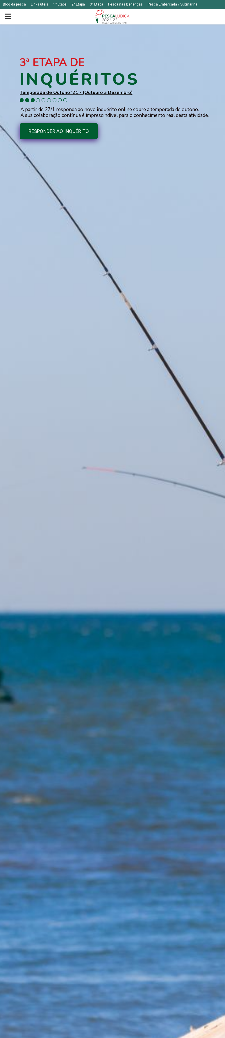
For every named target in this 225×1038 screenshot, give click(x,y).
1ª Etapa (60, 4)
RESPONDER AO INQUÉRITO (58, 131)
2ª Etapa (78, 4)
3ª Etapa (96, 4)
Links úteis (39, 4)
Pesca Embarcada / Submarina (172, 4)
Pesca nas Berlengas (125, 4)
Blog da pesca (14, 4)
